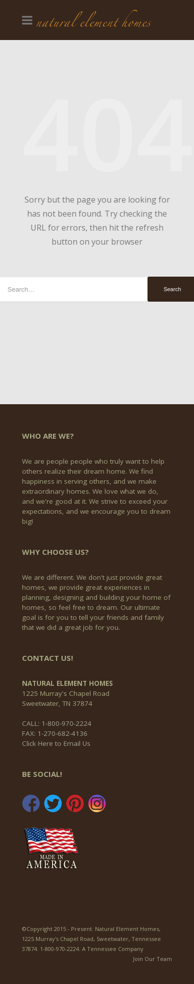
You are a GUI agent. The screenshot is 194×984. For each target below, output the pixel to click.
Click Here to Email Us (56, 743)
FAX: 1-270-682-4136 (55, 733)
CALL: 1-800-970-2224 (57, 723)
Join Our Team (152, 958)
